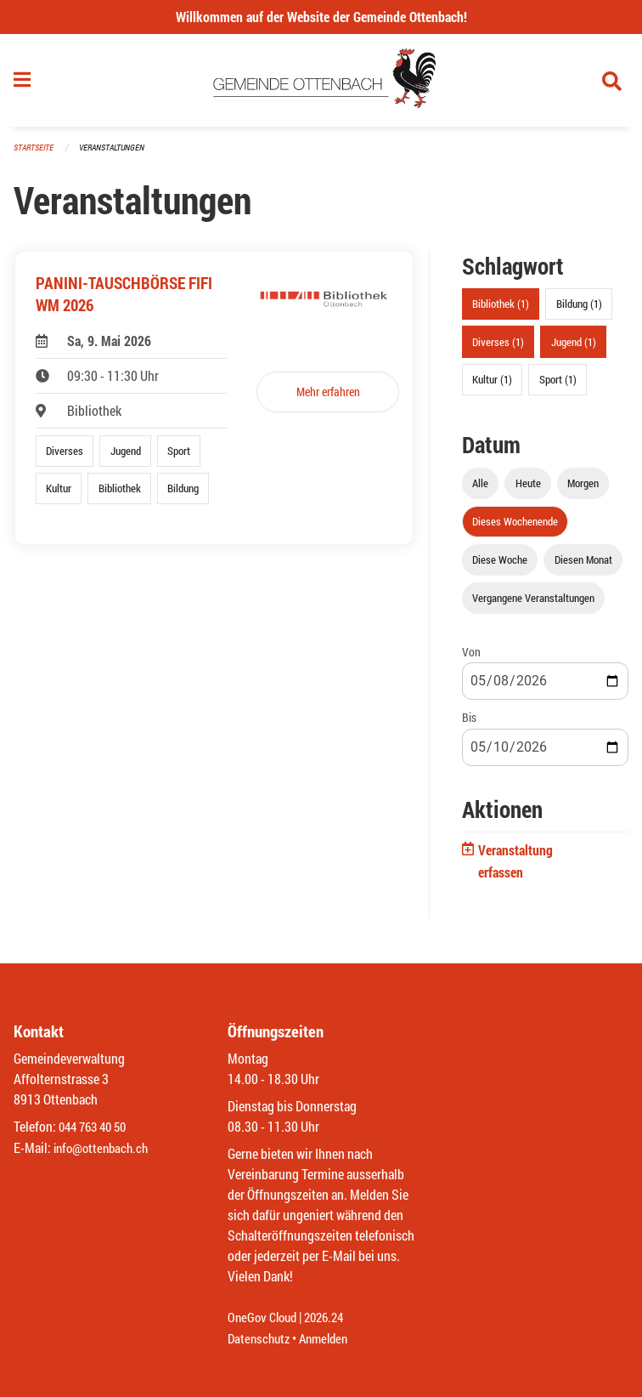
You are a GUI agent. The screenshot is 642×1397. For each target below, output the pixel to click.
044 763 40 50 (96, 1128)
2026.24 (331, 1318)
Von (471, 658)
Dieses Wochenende (515, 526)
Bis (469, 723)
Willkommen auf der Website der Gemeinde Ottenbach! (321, 17)
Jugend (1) (573, 347)
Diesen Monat (583, 565)
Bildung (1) (579, 309)
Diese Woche (499, 565)
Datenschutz (261, 1339)
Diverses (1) (498, 347)
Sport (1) (558, 384)
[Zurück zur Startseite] (321, 83)
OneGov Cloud (264, 1318)
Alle (480, 488)
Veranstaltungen (119, 152)
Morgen (583, 488)
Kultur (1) (492, 384)
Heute (528, 488)
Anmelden (330, 1339)
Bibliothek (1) (500, 309)
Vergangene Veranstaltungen (533, 603)
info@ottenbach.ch (104, 1148)
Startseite (36, 152)
